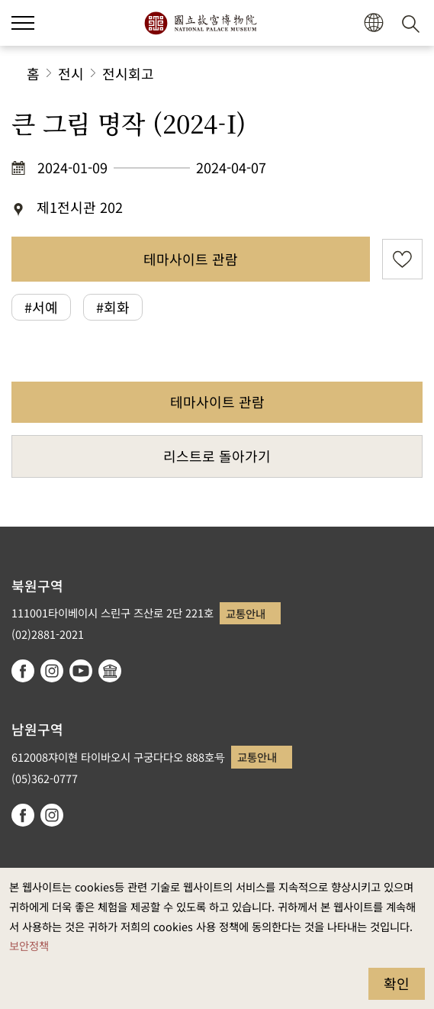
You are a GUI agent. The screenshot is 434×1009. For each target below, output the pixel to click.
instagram (51, 670)
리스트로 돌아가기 (217, 456)
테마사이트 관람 (190, 259)
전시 (71, 73)
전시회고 (128, 73)
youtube (80, 670)
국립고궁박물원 (200, 23)
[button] (23, 23)
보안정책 (29, 945)
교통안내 (245, 613)
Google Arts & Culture (109, 670)
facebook (22, 670)
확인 (397, 983)
